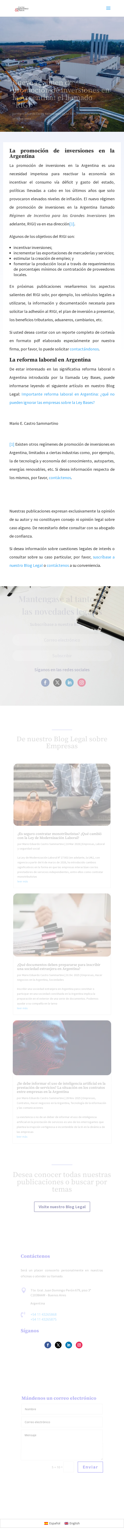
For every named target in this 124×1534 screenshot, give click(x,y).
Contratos (23, 1104)
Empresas (83, 113)
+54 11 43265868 (44, 1315)
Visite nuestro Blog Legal (62, 1206)
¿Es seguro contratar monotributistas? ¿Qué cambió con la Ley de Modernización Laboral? (60, 847)
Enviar (90, 1467)
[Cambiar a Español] (52, 1523)
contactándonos (84, 348)
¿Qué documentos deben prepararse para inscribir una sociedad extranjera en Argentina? (59, 971)
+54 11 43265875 (43, 1319)
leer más (24, 890)
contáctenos (60, 477)
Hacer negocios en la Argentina (50, 1104)
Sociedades (56, 984)
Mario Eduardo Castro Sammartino (38, 113)
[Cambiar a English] (72, 1523)
